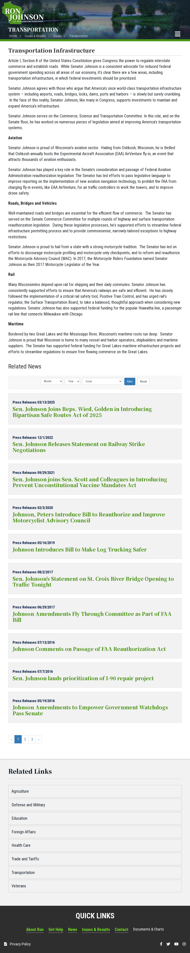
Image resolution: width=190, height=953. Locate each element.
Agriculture (20, 791)
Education (19, 818)
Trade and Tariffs (25, 858)
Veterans (19, 885)
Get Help (56, 929)
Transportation (33, 29)
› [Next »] (38, 739)
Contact (121, 929)
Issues (57, 36)
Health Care (21, 845)
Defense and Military (28, 804)
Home (13, 36)
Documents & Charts (148, 929)
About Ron (35, 929)
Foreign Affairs (24, 831)
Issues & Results (35, 36)
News (72, 929)
